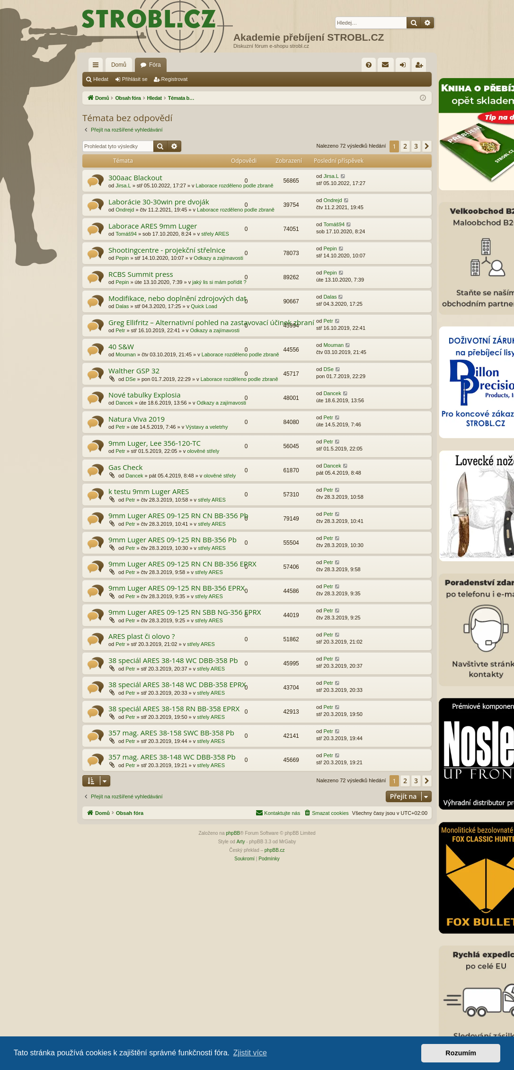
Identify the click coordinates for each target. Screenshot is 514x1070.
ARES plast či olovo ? (141, 636)
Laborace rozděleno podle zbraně (235, 185)
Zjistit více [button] (250, 1053)
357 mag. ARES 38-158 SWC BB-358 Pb (171, 732)
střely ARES (215, 234)
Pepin (122, 258)
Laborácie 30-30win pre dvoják (158, 201)
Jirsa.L (123, 185)
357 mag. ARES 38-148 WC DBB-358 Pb (172, 756)
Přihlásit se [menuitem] (405, 67)
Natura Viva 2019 (136, 419)
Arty (241, 841)
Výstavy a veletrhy (207, 427)
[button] (427, 146)
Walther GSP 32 (134, 370)
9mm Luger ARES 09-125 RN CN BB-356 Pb (178, 515)
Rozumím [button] (460, 1053)
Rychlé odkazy (97, 67)
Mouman (125, 354)
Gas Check (125, 467)
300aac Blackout (135, 177)
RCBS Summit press (140, 274)
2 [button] (405, 145)
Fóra (155, 65)
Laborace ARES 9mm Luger (152, 225)
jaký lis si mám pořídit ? (219, 282)
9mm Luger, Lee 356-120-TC (154, 443)
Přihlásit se (135, 79)
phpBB (233, 833)
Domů (118, 65)
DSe (130, 379)
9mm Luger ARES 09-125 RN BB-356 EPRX (176, 587)
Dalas (122, 306)
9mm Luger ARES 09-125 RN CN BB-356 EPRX (182, 563)
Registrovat (174, 79)
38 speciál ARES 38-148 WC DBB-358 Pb (173, 660)
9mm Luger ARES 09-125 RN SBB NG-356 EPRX (184, 612)
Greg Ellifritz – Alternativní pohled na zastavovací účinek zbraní (211, 322)
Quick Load (204, 306)
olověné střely (203, 451)
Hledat (100, 79)
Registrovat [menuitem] (421, 67)
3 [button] (416, 145)
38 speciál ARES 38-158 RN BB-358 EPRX (173, 708)
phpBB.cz (275, 850)
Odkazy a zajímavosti (218, 258)
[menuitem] (369, 65)
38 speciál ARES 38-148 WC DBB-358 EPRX (177, 684)
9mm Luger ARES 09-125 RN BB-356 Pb (172, 539)
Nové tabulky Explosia (144, 394)
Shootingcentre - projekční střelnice (166, 250)
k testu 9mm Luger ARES (148, 491)
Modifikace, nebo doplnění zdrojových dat (177, 298)
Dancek (124, 403)
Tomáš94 (126, 234)
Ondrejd (124, 209)
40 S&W (121, 346)
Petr (120, 330)
